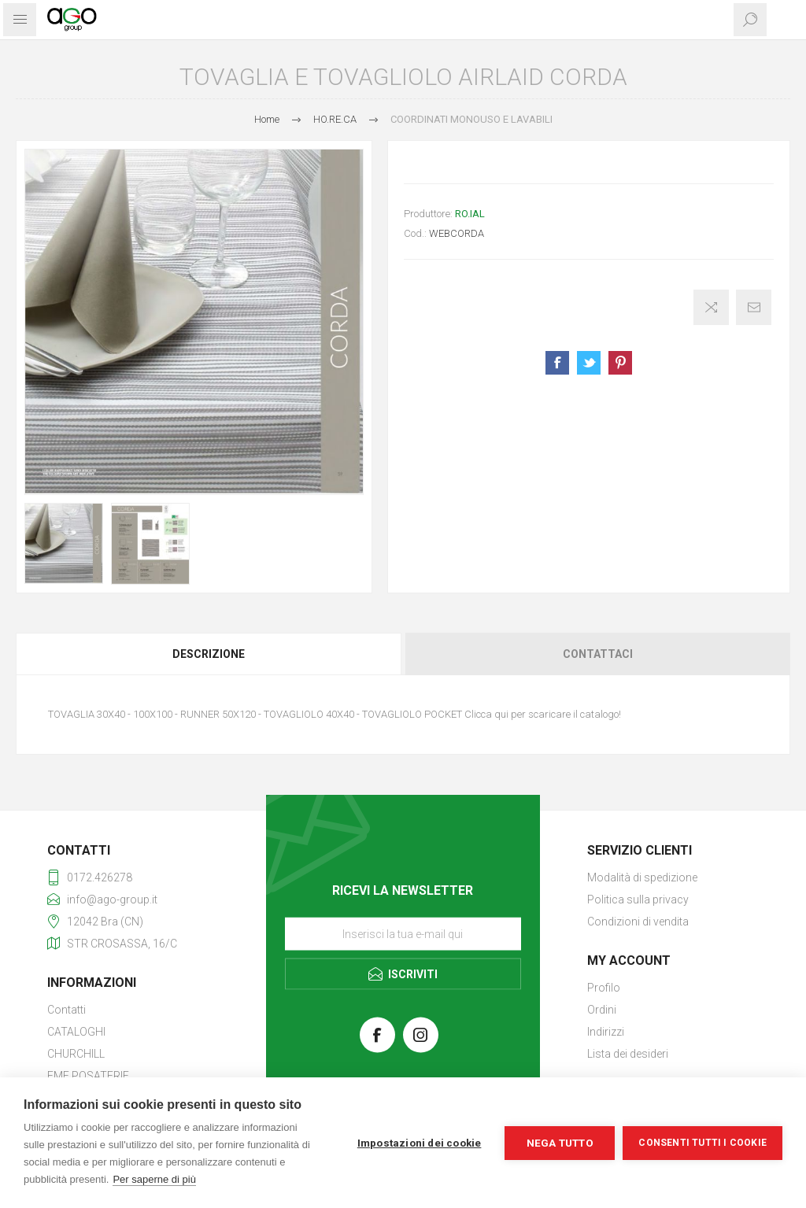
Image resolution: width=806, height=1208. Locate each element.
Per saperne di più (154, 1179)
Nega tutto (560, 1142)
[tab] (209, 654)
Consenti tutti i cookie (702, 1142)
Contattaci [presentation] (598, 654)
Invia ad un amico (753, 307)
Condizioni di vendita (638, 921)
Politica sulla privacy (638, 899)
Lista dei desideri (627, 1053)
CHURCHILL (76, 1053)
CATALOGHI (76, 1031)
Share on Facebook (557, 363)
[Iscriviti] (403, 933)
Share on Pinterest (620, 363)
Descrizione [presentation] (208, 654)
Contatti (66, 1009)
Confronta (711, 307)
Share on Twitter (589, 363)
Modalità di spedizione (642, 877)
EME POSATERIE (88, 1075)
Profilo (603, 987)
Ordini (601, 1009)
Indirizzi (605, 1031)
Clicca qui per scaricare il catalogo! (542, 714)
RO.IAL (470, 214)
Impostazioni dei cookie (419, 1142)
